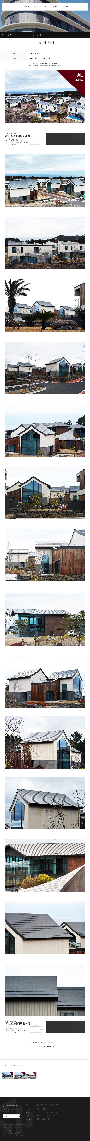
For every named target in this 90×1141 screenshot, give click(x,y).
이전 (4, 1065)
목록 (13, 1065)
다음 (21, 1065)
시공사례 (38, 35)
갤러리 (9, 35)
